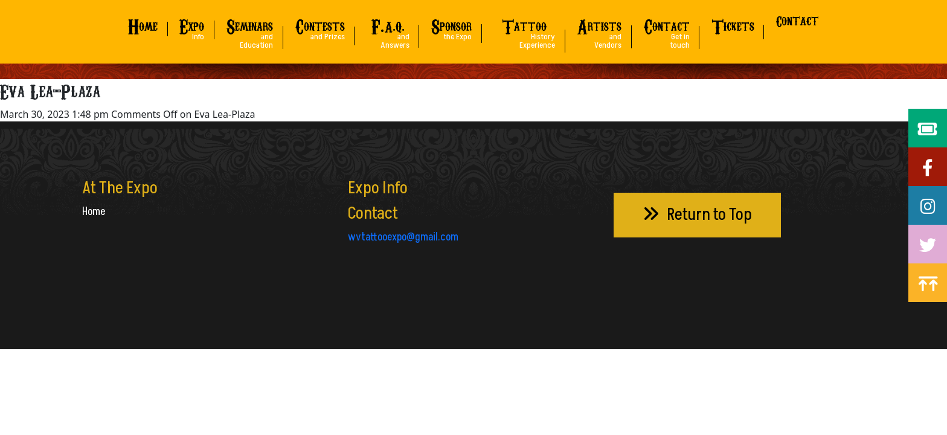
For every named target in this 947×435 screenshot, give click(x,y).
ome (143, 25)
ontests (320, 26)
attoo (524, 31)
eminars (249, 31)
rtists (599, 31)
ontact (667, 31)
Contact (797, 20)
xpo (191, 26)
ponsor (451, 26)
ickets (732, 25)
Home (93, 211)
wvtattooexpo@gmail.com (403, 237)
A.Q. (388, 31)
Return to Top (697, 215)
